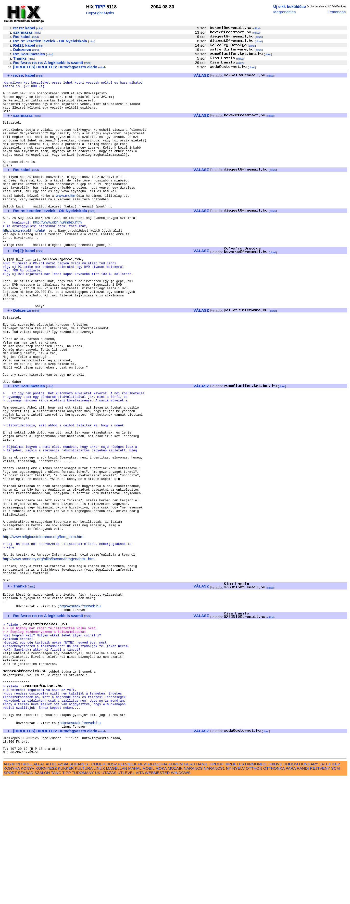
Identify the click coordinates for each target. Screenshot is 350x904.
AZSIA (62, 889)
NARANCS (193, 894)
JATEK (325, 889)
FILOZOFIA (158, 889)
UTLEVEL (126, 898)
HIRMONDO (256, 889)
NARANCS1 (214, 894)
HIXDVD (275, 889)
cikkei (256, 28)
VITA (140, 898)
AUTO (51, 889)
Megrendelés (284, 12)
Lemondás (337, 12)
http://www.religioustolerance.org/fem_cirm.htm (43, 625)
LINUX (99, 894)
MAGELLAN (116, 894)
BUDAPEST (79, 889)
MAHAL (135, 894)
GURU (189, 889)
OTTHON (254, 894)
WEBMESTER (157, 898)
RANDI (303, 894)
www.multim (66, 218)
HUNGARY (308, 889)
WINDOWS (181, 898)
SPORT (10, 898)
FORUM (175, 889)
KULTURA (83, 894)
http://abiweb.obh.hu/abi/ (24, 258)
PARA (291, 894)
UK (97, 898)
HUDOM (290, 889)
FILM (142, 889)
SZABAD (25, 898)
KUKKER (66, 894)
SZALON (42, 898)
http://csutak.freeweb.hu (80, 705)
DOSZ (111, 889)
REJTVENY (320, 894)
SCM (335, 894)
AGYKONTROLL (18, 889)
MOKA (161, 894)
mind (40, 28)
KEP (336, 889)
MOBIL (149, 894)
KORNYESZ (46, 894)
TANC (56, 898)
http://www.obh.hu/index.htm (57, 249)
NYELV (238, 894)
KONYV (27, 894)
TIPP (100, 6)
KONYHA (12, 894)
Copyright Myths (100, 13)
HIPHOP (215, 889)
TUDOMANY (83, 898)
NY (228, 894)
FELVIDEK (127, 889)
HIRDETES (234, 889)
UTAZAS (109, 898)
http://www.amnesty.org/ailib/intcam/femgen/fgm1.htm (48, 651)
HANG (201, 889)
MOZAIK (175, 894)
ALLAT (39, 889)
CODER (98, 889)
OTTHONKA (274, 894)
